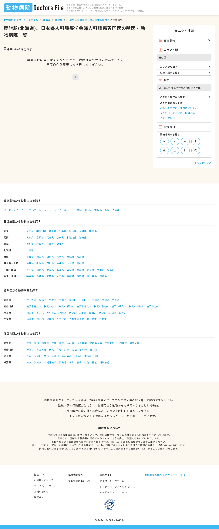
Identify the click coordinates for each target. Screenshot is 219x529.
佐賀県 (50, 276)
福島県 (80, 256)
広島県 (110, 269)
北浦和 (78, 355)
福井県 (60, 263)
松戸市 (50, 319)
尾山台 (70, 343)
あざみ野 (41, 349)
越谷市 (122, 312)
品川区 (105, 299)
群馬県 (93, 231)
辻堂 (74, 349)
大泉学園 (82, 343)
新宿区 (73, 299)
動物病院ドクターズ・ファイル (21, 19)
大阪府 (30, 237)
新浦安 (37, 362)
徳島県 (40, 269)
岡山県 (100, 269)
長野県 (30, 263)
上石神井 (122, 343)
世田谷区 (31, 299)
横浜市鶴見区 (119, 306)
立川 (36, 343)
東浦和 (37, 355)
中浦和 (88, 355)
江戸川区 (94, 299)
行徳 (86, 362)
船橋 (79, 362)
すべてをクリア (202, 162)
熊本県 (80, 276)
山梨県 (70, 263)
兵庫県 (50, 237)
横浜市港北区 (83, 306)
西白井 (62, 362)
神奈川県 (41, 231)
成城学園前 (95, 343)
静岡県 (60, 243)
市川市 (40, 319)
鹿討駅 (58, 19)
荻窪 (28, 343)
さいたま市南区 (77, 312)
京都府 (40, 237)
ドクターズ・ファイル (112, 480)
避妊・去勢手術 (168, 107)
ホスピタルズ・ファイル (113, 492)
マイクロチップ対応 (171, 112)
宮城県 (70, 256)
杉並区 (52, 299)
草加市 (92, 312)
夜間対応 (190, 112)
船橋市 (30, 319)
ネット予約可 (167, 117)
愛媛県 (50, 269)
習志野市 (91, 319)
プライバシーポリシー (46, 485)
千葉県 (62, 231)
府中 (61, 343)
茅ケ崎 (83, 349)
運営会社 (39, 497)
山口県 (70, 269)
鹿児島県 (92, 276)
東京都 (30, 231)
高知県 (60, 269)
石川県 (50, 263)
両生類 (98, 210)
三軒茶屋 (109, 343)
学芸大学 (135, 343)
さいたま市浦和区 (56, 312)
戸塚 (66, 349)
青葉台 (30, 349)
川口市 (30, 312)
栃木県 (73, 231)
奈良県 (60, 237)
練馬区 (42, 299)
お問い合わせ (41, 491)
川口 (96, 355)
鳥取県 (80, 269)
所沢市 (40, 312)
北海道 (46, 19)
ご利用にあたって (44, 480)
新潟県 (40, 263)
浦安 (28, 362)
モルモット (35, 210)
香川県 (30, 269)
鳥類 (79, 210)
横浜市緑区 (50, 306)
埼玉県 (52, 231)
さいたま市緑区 (107, 312)
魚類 (107, 210)
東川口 (55, 355)
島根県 (90, 269)
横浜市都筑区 (66, 306)
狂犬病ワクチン (188, 107)
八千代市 (61, 319)
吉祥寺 (45, 343)
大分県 (60, 276)
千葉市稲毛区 (76, 319)
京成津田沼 (50, 362)
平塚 (59, 349)
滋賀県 (83, 237)
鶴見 (51, 349)
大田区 (62, 299)
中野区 (115, 299)
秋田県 (40, 256)
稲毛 (94, 362)
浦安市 (103, 319)
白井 (71, 362)
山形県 (50, 256)
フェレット (50, 210)
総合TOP (39, 474)
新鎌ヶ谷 (105, 362)
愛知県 (30, 243)
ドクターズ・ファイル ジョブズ (117, 486)
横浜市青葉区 (33, 306)
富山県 (80, 263)
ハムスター (20, 210)
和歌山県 (72, 237)
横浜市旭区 (153, 306)
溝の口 (93, 349)
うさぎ (62, 210)
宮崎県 (70, 276)
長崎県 (40, 276)
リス (71, 210)
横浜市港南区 (101, 306)
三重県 (50, 243)
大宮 (28, 355)
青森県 (30, 256)
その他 (116, 210)
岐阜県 (40, 243)
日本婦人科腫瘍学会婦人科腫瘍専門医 (88, 19)
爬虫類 (88, 210)
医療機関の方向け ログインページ (164, 475)
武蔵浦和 (67, 355)
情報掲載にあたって (79, 480)
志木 (46, 355)
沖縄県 (103, 276)
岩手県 (60, 256)
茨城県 (83, 231)
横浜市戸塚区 (136, 306)
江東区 (83, 299)
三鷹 (54, 343)
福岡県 (30, 276)
